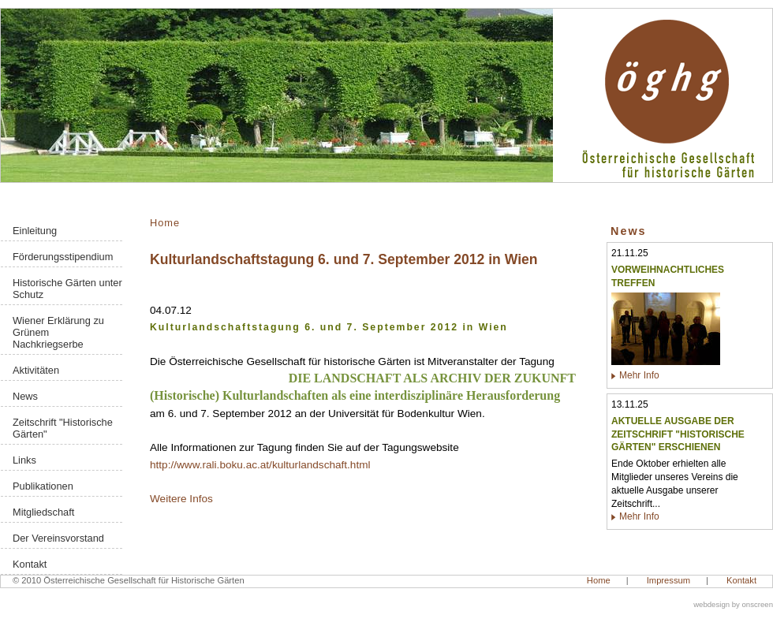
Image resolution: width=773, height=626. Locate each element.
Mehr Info (639, 375)
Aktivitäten (36, 370)
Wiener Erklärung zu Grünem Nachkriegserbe (58, 332)
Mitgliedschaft (43, 512)
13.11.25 (629, 404)
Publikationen (43, 486)
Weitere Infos (181, 499)
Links (24, 460)
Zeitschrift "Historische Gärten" (63, 428)
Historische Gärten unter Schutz (67, 288)
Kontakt (30, 564)
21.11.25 (629, 253)
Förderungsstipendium (63, 257)
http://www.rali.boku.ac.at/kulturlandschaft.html (260, 465)
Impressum (668, 580)
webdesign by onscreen (733, 604)
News (25, 396)
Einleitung (35, 231)
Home (165, 223)
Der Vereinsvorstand (58, 538)
